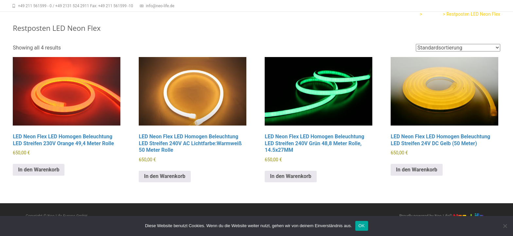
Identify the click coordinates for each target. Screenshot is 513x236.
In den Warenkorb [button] (38, 170)
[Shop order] (458, 47)
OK (362, 225)
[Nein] (505, 226)
